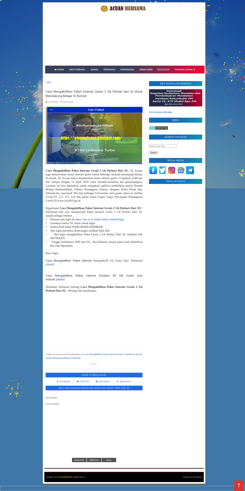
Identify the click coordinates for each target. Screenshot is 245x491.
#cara (93, 364)
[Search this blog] (163, 146)
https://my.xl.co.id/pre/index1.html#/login (100, 219)
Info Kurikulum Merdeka (160, 112)
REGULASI (164, 69)
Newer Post (79, 460)
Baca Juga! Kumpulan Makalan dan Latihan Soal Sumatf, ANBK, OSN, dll (94, 388)
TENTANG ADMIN (185, 69)
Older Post (94, 460)
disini (50, 264)
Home (108, 460)
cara (48, 82)
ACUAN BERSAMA (65, 477)
